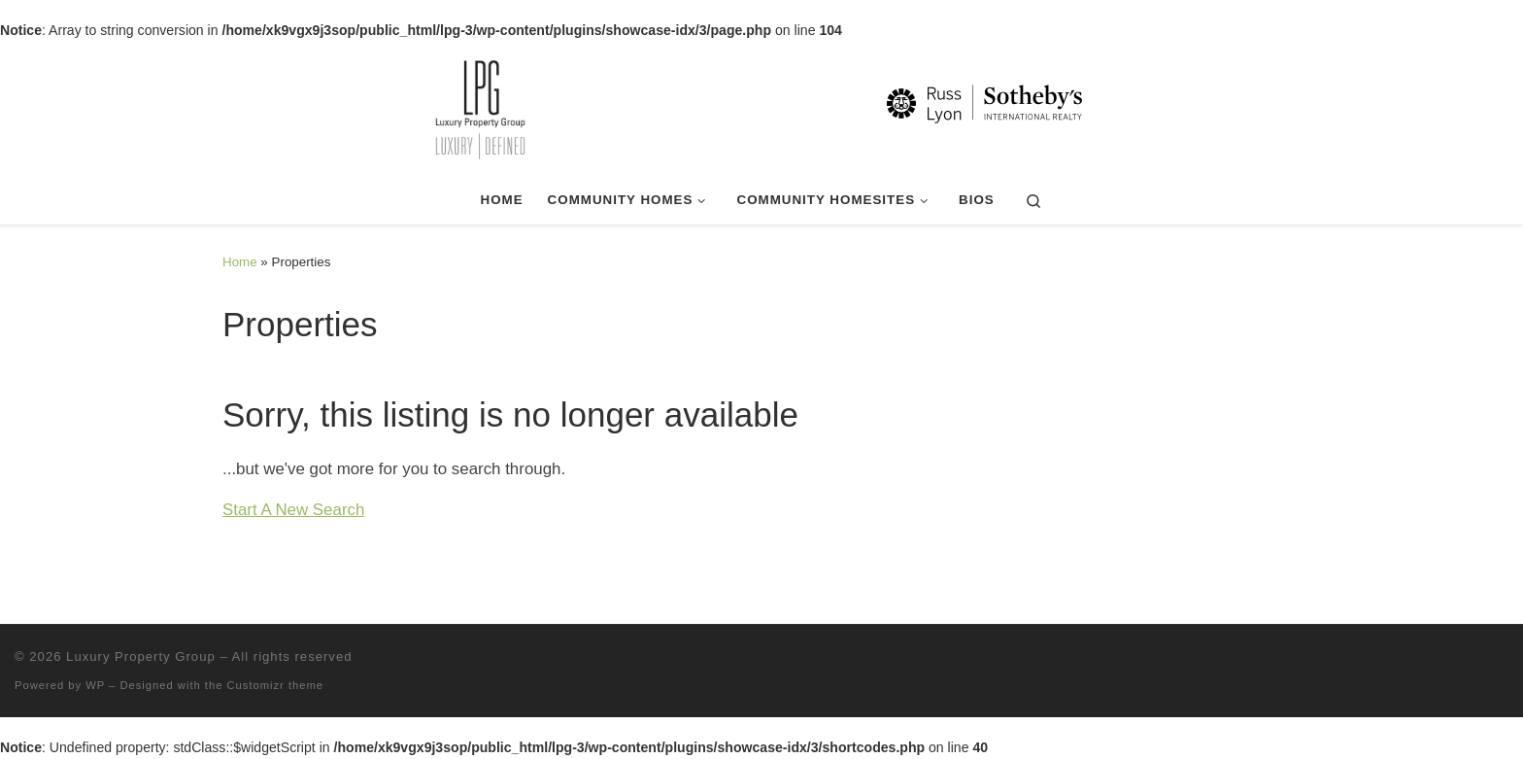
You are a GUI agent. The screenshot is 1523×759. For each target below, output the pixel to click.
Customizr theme (275, 685)
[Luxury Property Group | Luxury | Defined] (761, 106)
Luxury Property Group (141, 656)
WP (95, 685)
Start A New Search (293, 509)
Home (239, 262)
